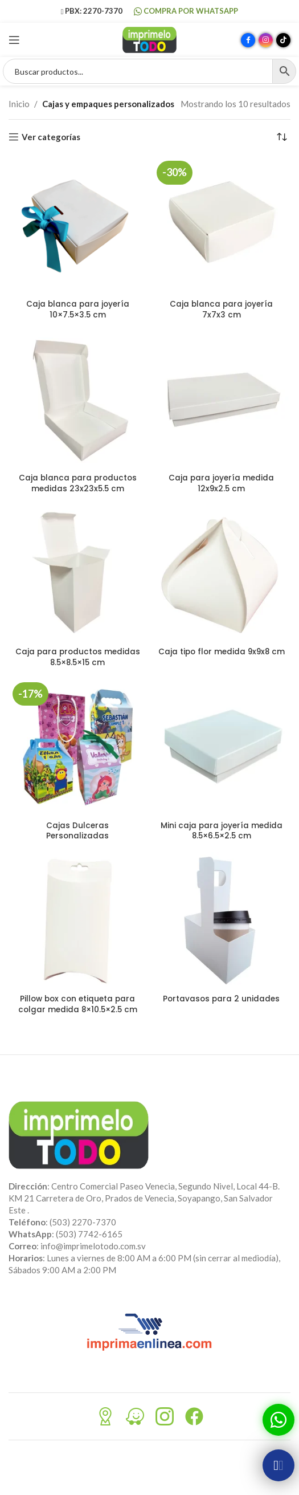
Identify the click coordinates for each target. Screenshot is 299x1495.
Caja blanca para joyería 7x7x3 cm (221, 309)
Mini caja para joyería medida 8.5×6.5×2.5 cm (221, 831)
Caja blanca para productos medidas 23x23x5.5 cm (78, 483)
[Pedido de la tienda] (281, 136)
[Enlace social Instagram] (266, 40)
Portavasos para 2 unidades (221, 998)
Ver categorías (51, 137)
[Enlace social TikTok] (283, 40)
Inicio (19, 104)
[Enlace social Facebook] (248, 40)
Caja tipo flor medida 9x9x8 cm (221, 651)
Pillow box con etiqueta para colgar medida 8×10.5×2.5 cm (77, 1004)
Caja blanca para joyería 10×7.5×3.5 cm (77, 309)
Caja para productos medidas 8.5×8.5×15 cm (77, 657)
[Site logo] (149, 39)
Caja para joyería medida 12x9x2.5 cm (221, 483)
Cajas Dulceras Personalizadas (77, 831)
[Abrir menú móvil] (14, 39)
